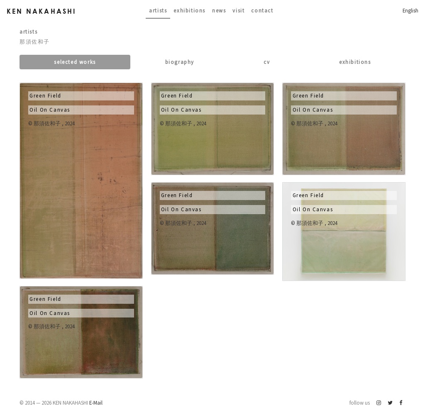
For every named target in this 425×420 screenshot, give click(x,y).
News (219, 10)
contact (262, 10)
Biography (179, 62)
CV (267, 62)
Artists (158, 10)
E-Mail (96, 402)
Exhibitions (189, 10)
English (410, 10)
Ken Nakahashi (41, 11)
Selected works (74, 62)
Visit (238, 10)
